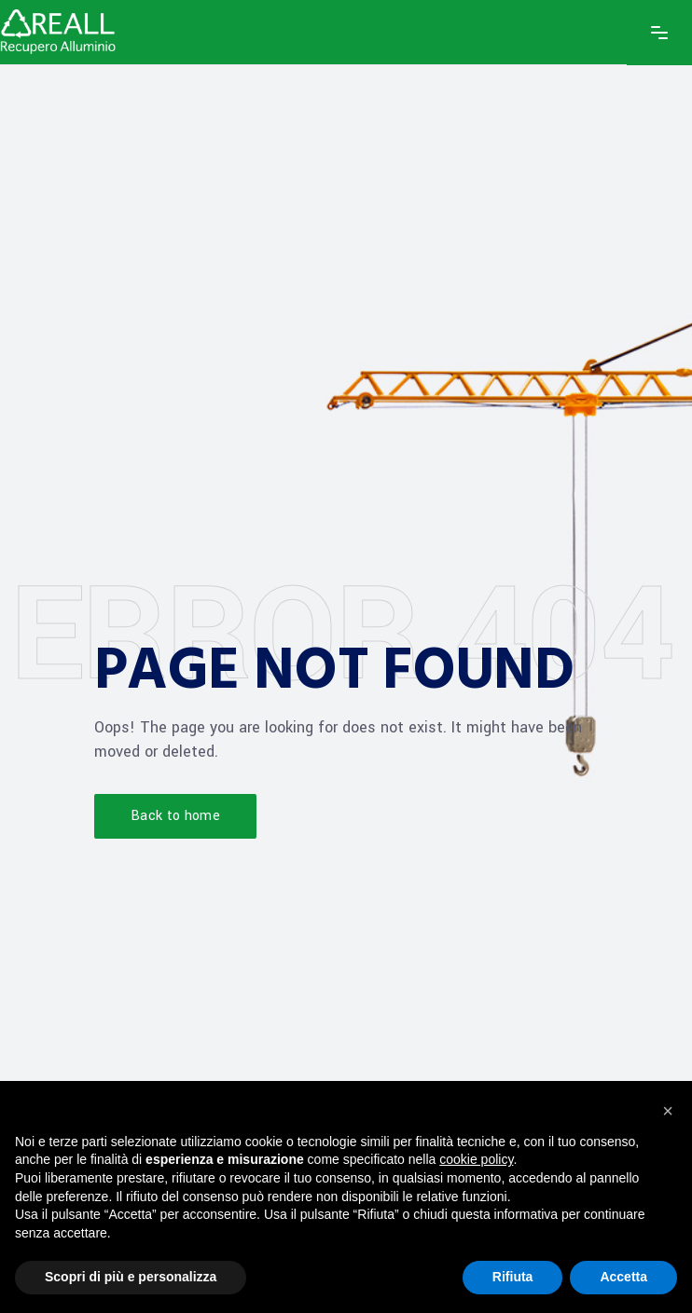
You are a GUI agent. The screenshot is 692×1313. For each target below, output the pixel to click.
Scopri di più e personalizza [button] (130, 1276)
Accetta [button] (623, 1276)
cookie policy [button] (476, 1159)
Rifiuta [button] (512, 1276)
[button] (668, 1111)
